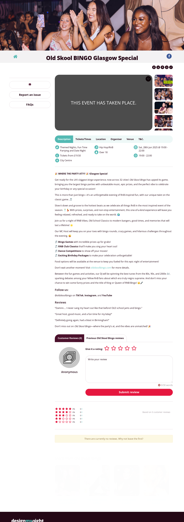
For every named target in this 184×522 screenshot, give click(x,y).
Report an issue (30, 95)
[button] (93, 408)
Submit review (129, 392)
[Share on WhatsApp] (167, 67)
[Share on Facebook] (154, 67)
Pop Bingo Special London (97, 501)
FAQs (29, 104)
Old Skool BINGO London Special (67, 501)
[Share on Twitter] (158, 67)
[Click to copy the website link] (171, 67)
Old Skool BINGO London (126, 501)
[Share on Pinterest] (162, 67)
